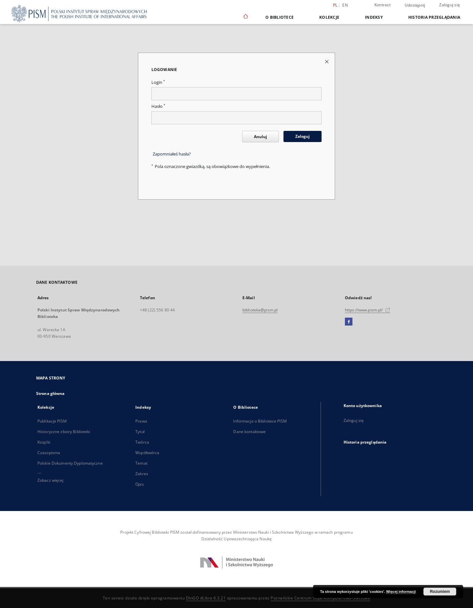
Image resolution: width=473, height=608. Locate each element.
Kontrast (382, 5)
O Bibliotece (279, 17)
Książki (43, 442)
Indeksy (374, 17)
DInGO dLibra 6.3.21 (206, 598)
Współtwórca (147, 452)
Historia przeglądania (434, 17)
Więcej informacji (401, 592)
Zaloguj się (449, 5)
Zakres (141, 473)
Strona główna (50, 393)
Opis (139, 484)
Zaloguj (302, 136)
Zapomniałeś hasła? (172, 154)
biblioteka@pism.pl (260, 310)
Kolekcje (329, 17)
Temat (141, 463)
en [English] (345, 5)
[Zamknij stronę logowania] (327, 61)
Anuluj (260, 136)
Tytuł (140, 431)
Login (158, 82)
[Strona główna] (245, 17)
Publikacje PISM (52, 421)
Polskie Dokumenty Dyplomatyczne (70, 463)
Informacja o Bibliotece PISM (259, 421)
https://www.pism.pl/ (367, 310)
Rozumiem (440, 591)
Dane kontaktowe (249, 431)
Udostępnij (415, 5)
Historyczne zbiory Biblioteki (63, 431)
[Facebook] (348, 322)
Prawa (141, 421)
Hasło (158, 106)
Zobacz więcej (50, 480)
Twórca (142, 442)
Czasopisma (48, 452)
